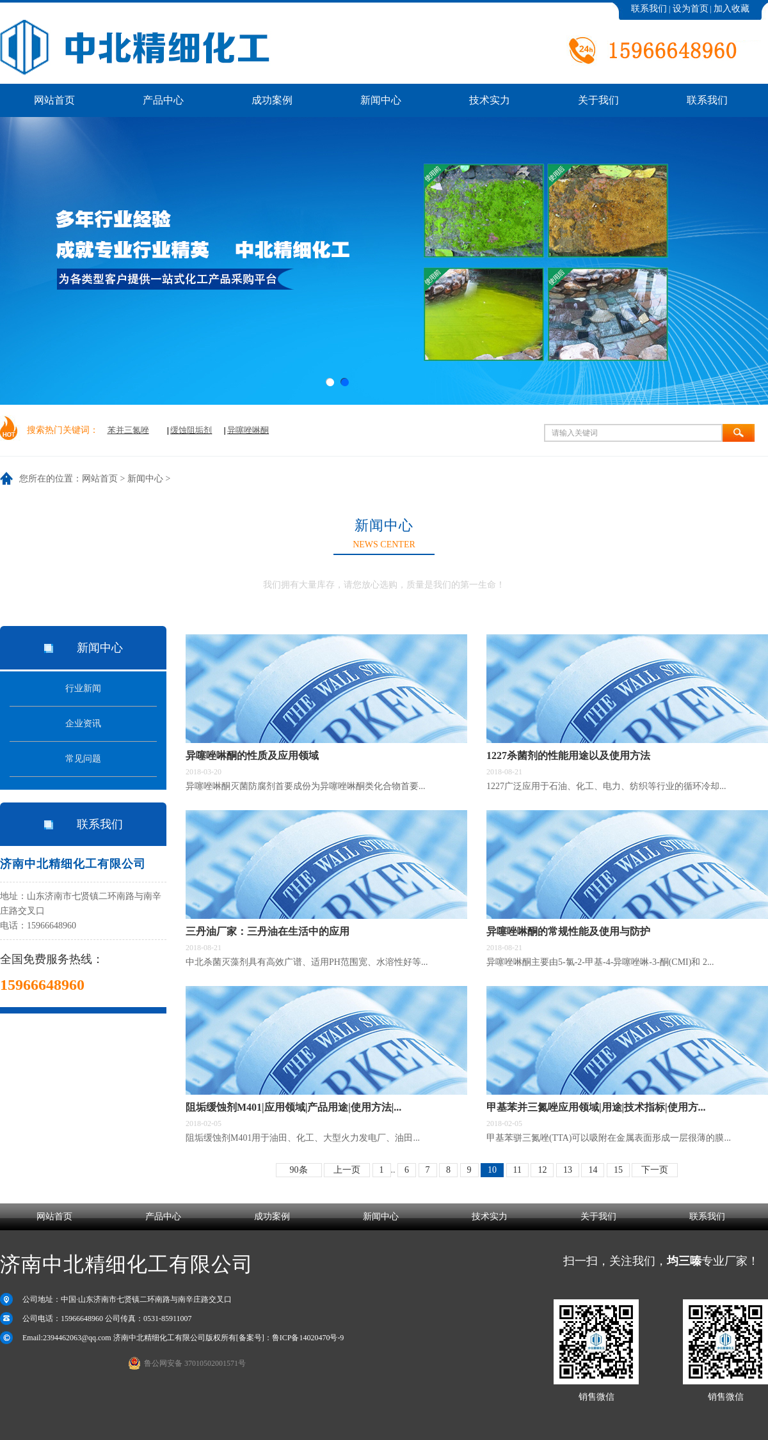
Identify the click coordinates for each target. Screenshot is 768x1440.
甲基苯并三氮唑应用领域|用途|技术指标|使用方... (596, 1107)
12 (542, 1170)
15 (618, 1170)
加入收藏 (731, 8)
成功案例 (272, 1216)
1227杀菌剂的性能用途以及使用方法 (568, 755)
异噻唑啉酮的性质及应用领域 (252, 755)
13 (567, 1170)
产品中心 (163, 1216)
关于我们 (598, 1216)
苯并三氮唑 (128, 430)
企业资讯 (83, 723)
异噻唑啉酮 (248, 430)
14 (592, 1170)
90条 (299, 1170)
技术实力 (490, 1216)
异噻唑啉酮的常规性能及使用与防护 (568, 931)
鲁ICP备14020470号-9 (308, 1337)
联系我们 (649, 8)
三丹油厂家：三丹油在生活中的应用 (267, 931)
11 (517, 1170)
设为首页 (690, 8)
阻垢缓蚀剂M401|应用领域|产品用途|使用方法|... (293, 1107)
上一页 (346, 1170)
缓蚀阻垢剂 (191, 430)
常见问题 (83, 758)
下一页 (654, 1170)
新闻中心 (145, 478)
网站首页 (100, 478)
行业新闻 (83, 688)
